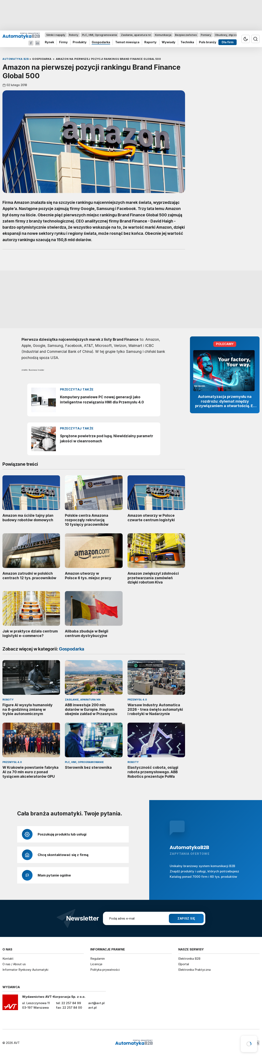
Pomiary (206, 34)
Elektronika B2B (189, 958)
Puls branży (207, 42)
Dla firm (228, 42)
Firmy (63, 42)
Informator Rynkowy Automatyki (25, 970)
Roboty (73, 34)
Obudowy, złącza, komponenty (235, 34)
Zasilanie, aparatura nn (136, 34)
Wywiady (168, 42)
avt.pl (92, 1007)
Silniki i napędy (55, 34)
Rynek (49, 42)
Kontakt (8, 958)
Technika (187, 42)
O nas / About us (14, 964)
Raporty (150, 42)
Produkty (80, 42)
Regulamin (97, 958)
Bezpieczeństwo (186, 34)
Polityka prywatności (105, 970)
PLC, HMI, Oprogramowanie (99, 34)
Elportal (183, 964)
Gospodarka (101, 42)
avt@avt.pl (96, 1003)
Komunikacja (163, 34)
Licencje (96, 964)
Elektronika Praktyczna (194, 970)
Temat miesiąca (127, 42)
